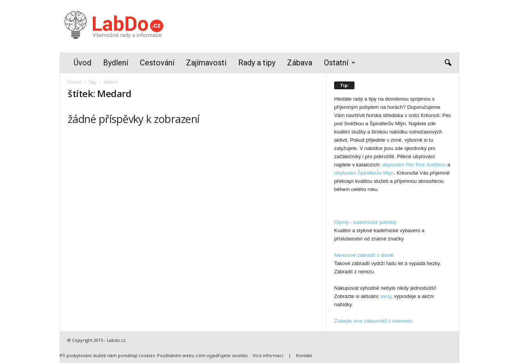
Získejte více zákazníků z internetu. (374, 321)
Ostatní (339, 62)
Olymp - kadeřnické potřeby (365, 222)
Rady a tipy (256, 62)
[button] (447, 63)
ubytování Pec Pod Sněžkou (414, 165)
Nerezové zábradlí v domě (364, 255)
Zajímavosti (206, 62)
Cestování (157, 62)
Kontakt (304, 355)
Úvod (82, 62)
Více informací (268, 355)
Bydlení (115, 62)
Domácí (74, 82)
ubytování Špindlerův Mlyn (364, 173)
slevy (385, 296)
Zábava (299, 62)
